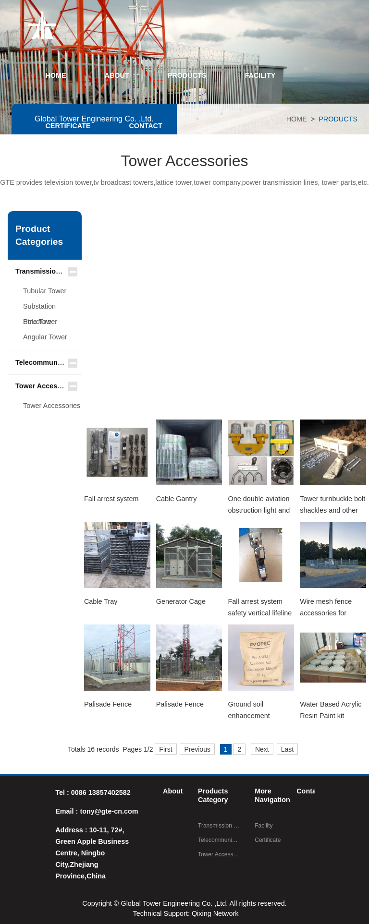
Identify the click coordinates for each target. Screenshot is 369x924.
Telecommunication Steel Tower (67, 362)
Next (262, 749)
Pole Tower (40, 321)
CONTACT (145, 126)
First (165, 749)
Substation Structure (39, 308)
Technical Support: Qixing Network (186, 913)
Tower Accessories (46, 386)
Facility (263, 825)
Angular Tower (45, 337)
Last (287, 749)
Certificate (268, 840)
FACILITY (260, 75)
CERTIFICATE (67, 126)
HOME (55, 75)
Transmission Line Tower (56, 271)
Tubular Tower (44, 291)
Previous (197, 749)
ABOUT (117, 75)
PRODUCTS (187, 75)
